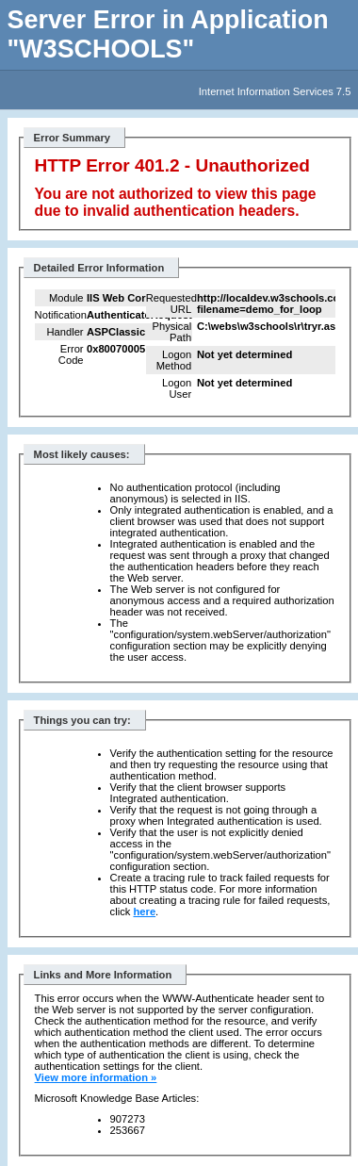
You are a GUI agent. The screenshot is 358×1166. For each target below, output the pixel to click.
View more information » (96, 1077)
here (144, 911)
